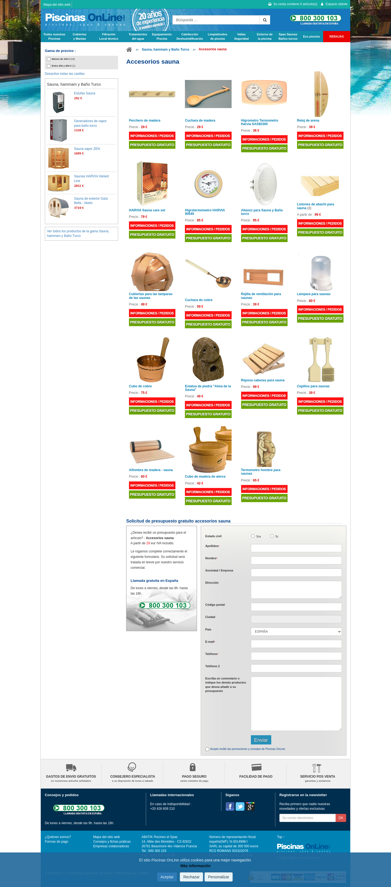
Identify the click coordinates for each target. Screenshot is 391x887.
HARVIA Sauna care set (147, 210)
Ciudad (210, 617)
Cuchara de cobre (198, 300)
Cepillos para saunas (313, 386)
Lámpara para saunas (313, 294)
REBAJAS (337, 36)
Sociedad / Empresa (219, 570)
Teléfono (211, 654)
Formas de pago (56, 841)
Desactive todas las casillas (65, 74)
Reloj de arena (308, 120)
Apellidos (212, 546)
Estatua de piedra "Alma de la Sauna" (208, 388)
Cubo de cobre (140, 386)
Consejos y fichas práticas (112, 841)
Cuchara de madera (200, 120)
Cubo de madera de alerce (205, 476)
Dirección (212, 582)
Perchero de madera (144, 120)
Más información (195, 866)
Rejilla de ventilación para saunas (261, 295)
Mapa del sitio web (56, 5)
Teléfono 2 (212, 666)
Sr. (277, 536)
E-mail (210, 641)
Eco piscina (311, 36)
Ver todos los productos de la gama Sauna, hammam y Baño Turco (78, 233)
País (208, 629)
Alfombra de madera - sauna (151, 470)
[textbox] (296, 607)
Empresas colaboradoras (111, 846)
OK (341, 818)
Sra (258, 536)
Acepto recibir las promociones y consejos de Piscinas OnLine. (248, 748)
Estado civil (213, 536)
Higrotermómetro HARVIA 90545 (205, 212)
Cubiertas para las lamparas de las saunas (150, 295)
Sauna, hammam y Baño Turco (165, 49)
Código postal (215, 604)
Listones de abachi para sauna (315, 206)
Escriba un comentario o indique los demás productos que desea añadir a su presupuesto (225, 685)
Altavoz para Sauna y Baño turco (262, 212)
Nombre (211, 558)
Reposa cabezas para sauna (263, 380)
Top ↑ (281, 837)
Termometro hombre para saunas (260, 471)
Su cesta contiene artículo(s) (292, 4)
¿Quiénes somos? (58, 837)
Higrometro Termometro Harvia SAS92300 (259, 122)
